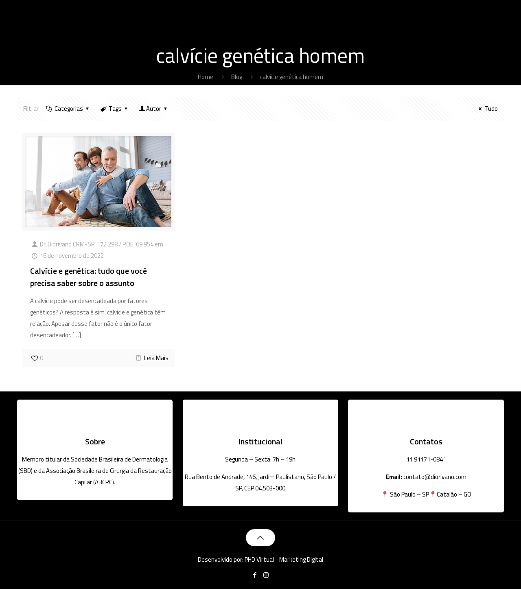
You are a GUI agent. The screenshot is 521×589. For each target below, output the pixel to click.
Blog (236, 76)
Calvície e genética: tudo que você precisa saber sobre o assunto (88, 276)
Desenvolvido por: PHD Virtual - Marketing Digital (260, 559)
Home (205, 76)
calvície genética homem (291, 76)
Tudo (487, 108)
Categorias (68, 108)
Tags (114, 108)
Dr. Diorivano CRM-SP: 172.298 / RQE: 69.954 (96, 244)
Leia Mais (156, 358)
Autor (154, 108)
